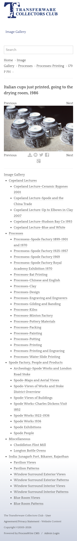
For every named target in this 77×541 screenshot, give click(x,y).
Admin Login (52, 533)
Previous (10, 103)
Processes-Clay (25, 286)
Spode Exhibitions (27, 427)
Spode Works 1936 (27, 421)
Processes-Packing (27, 327)
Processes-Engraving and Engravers (40, 298)
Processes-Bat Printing (30, 274)
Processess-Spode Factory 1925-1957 (41, 251)
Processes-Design (27, 292)
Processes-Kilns (25, 310)
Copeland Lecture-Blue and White (39, 227)
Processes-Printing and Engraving (39, 351)
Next (69, 103)
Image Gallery (16, 32)
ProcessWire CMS (29, 533)
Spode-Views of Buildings (33, 398)
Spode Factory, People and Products (36, 362)
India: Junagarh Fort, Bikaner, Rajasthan (39, 456)
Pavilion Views (25, 462)
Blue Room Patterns (29, 504)
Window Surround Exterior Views (40, 474)
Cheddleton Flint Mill (30, 445)
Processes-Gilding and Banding (37, 304)
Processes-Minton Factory (33, 315)
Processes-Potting (27, 339)
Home (8, 60)
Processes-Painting (28, 333)
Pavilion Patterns (26, 468)
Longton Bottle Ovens (30, 450)
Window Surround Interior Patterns (41, 492)
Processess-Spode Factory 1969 (37, 257)
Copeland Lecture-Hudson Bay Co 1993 (43, 221)
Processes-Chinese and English (37, 280)
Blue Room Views (27, 498)
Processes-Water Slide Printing (37, 357)
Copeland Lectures (23, 180)
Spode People (24, 433)
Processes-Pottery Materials (34, 321)
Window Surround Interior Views (39, 486)
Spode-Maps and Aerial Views (36, 380)
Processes (25, 66)
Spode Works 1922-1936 (32, 415)
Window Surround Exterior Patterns (41, 480)
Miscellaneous (19, 439)
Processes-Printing (50, 66)
